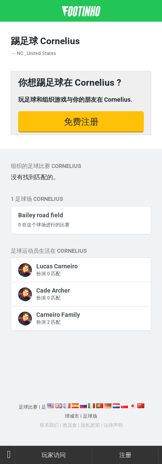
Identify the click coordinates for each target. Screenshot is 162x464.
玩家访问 (53, 454)
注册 (125, 454)
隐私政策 (90, 425)
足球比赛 (28, 407)
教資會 (70, 425)
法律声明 (113, 425)
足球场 (90, 416)
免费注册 (81, 121)
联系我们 (49, 425)
